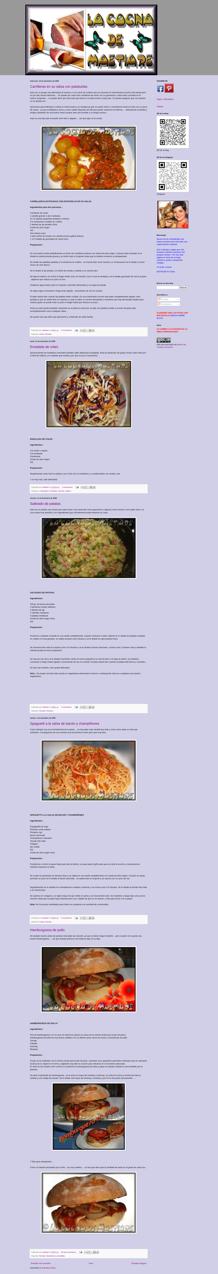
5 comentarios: (66, 707)
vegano (68, 491)
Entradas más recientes (41, 1263)
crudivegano (43, 491)
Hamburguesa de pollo (47, 930)
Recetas (48, 334)
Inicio (91, 1263)
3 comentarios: (66, 330)
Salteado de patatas (45, 504)
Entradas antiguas (139, 1263)
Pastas (41, 922)
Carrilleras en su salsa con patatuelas (58, 86)
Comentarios (164, 304)
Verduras (49, 711)
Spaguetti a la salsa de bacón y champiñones (64, 723)
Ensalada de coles (44, 347)
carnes (41, 334)
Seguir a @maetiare (165, 99)
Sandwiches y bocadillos (55, 1256)
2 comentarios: (67, 487)
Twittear (160, 106)
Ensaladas (53, 491)
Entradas (163, 299)
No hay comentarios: (69, 1252)
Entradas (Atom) (49, 1268)
